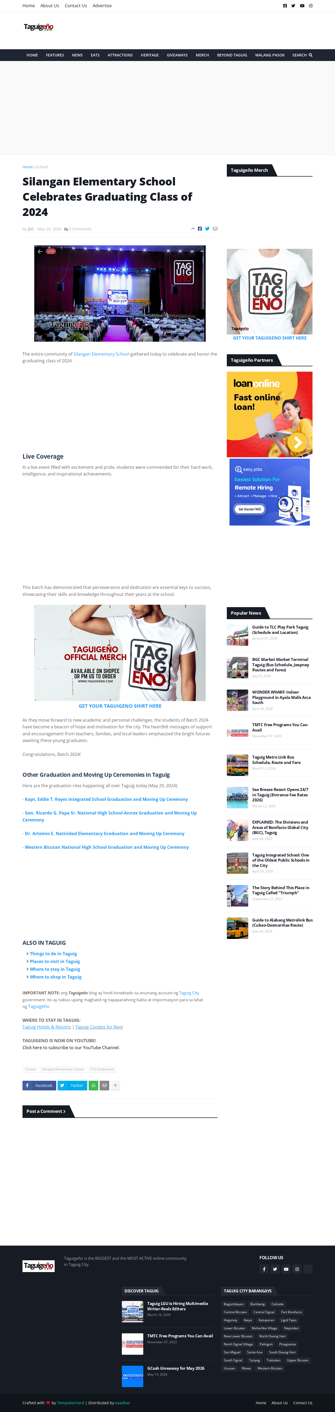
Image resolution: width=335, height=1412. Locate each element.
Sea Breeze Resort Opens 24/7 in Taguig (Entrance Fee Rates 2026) (280, 794)
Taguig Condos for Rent (99, 1027)
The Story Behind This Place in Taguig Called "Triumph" (280, 890)
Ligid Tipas (289, 1320)
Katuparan (266, 1320)
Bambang (257, 1304)
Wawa (246, 1368)
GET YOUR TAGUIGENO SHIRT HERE (120, 706)
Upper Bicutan (297, 1360)
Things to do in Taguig (53, 954)
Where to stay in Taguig (55, 969)
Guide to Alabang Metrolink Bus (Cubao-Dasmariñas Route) (282, 923)
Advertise (102, 6)
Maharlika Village (264, 1328)
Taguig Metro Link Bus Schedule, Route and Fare (276, 760)
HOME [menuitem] (32, 55)
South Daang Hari (282, 1352)
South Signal (233, 1360)
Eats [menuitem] (95, 55)
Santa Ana (254, 1352)
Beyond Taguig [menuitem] (232, 55)
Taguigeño (38, 1006)
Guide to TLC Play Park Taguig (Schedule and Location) (280, 630)
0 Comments (80, 228)
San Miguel (232, 1352)
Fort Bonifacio (291, 1312)
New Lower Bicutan (238, 1336)
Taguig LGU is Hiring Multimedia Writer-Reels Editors (177, 1306)
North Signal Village (238, 1344)
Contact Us (76, 6)
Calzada (278, 1304)
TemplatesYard (70, 1402)
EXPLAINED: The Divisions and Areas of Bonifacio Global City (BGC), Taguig (280, 827)
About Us (49, 6)
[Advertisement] (215, 30)
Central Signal (264, 1312)
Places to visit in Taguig (55, 961)
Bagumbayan (234, 1304)
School (42, 166)
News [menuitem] (77, 55)
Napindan (291, 1328)
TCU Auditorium (102, 1069)
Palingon (266, 1344)
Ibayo (248, 1320)
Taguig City (189, 992)
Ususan (229, 1368)
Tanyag (254, 1360)
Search (299, 55)
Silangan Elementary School (101, 354)
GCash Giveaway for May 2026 (176, 1368)
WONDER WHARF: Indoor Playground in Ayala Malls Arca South (281, 697)
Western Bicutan (270, 1368)
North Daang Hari (272, 1336)
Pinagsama (287, 1344)
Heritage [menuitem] (150, 55)
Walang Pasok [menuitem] (270, 55)
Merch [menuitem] (202, 55)
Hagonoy (230, 1320)
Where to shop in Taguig (55, 977)
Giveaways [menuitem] (177, 55)
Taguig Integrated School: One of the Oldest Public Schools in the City (281, 860)
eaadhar (122, 1402)
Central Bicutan (235, 1312)
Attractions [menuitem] (120, 55)
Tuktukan (273, 1360)
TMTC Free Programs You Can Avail (279, 727)
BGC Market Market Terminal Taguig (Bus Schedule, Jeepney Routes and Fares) (280, 664)
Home (28, 6)
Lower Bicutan (234, 1328)
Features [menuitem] (55, 55)
